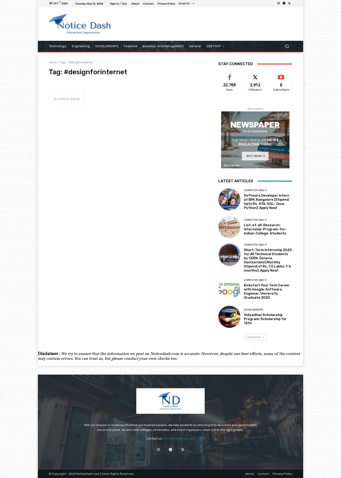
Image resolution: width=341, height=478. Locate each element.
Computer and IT (255, 190)
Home (53, 62)
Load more (255, 337)
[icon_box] (187, 4)
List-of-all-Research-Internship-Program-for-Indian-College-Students (265, 229)
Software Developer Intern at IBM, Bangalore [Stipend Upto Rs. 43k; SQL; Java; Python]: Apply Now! (266, 201)
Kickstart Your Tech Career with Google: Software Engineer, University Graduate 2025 (267, 291)
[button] (287, 46)
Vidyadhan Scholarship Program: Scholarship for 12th (265, 319)
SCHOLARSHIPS (253, 309)
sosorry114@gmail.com (179, 438)
